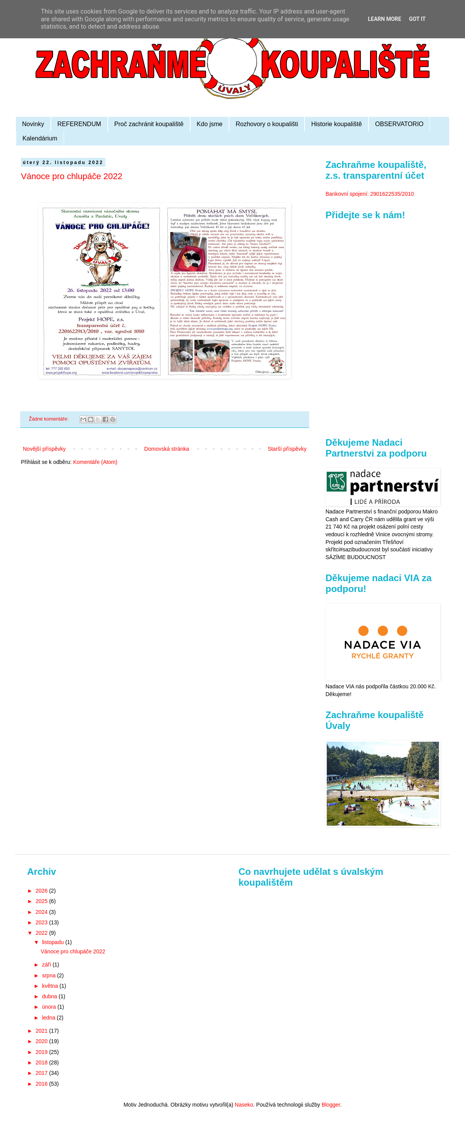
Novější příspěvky (44, 449)
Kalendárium (39, 138)
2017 (42, 1073)
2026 (42, 891)
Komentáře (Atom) (95, 462)
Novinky (33, 124)
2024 (42, 912)
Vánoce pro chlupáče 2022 (71, 176)
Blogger (331, 1105)
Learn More (384, 19)
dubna (50, 996)
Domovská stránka (166, 449)
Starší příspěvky (287, 449)
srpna (49, 975)
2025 (42, 901)
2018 (42, 1062)
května (50, 986)
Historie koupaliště (336, 124)
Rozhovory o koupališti (267, 124)
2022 (42, 933)
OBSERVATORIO (399, 124)
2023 (42, 922)
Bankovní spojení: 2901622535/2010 (370, 194)
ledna (49, 1018)
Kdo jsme (210, 124)
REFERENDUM (79, 124)
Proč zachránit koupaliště (149, 124)
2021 (42, 1031)
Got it (417, 19)
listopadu (53, 942)
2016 (42, 1084)
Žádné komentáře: (49, 419)
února (49, 1007)
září (47, 964)
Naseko (244, 1105)
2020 (42, 1041)
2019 (42, 1052)
